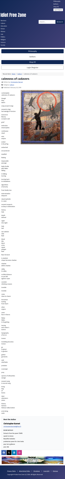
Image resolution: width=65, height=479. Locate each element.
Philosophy (56, 1)
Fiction (3, 29)
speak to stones (8, 436)
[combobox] (47, 22)
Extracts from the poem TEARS (13, 433)
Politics (3, 37)
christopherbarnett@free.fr (12, 426)
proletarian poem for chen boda (13, 441)
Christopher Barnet (11, 423)
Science (3, 42)
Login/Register (58, 10)
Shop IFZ (56, 7)
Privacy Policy (11, 471)
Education (4, 26)
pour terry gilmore (9, 444)
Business (3, 20)
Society (3, 45)
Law (2, 34)
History (3, 31)
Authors (55, 4)
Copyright (46, 471)
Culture (3, 23)
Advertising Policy (24, 471)
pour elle (6, 447)
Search (60, 22)
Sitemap (55, 471)
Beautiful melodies (9, 439)
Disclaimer (36, 471)
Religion (3, 39)
